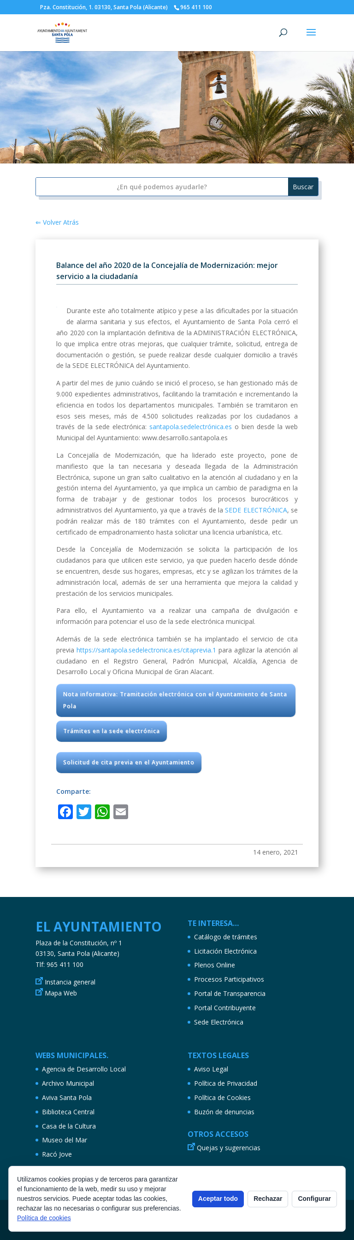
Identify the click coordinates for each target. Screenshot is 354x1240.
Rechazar (268, 1198)
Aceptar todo (218, 1198)
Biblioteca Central (68, 1111)
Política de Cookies (222, 1097)
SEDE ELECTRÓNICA (256, 510)
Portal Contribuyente (225, 1007)
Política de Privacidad (225, 1083)
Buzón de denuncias (224, 1111)
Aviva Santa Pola (67, 1097)
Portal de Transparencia (230, 993)
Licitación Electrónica (225, 951)
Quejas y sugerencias (228, 1147)
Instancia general (70, 982)
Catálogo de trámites (225, 936)
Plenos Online (214, 965)
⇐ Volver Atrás (57, 222)
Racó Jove (57, 1154)
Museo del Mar (64, 1139)
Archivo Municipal (68, 1083)
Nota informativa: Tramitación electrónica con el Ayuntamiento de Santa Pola (175, 700)
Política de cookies (44, 1218)
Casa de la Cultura (69, 1126)
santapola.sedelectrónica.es (190, 426)
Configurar (314, 1198)
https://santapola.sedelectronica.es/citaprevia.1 (146, 650)
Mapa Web (61, 993)
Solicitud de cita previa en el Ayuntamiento (129, 762)
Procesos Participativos (229, 979)
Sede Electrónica (218, 1022)
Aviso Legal (211, 1069)
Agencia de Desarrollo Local (84, 1069)
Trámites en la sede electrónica (111, 731)
